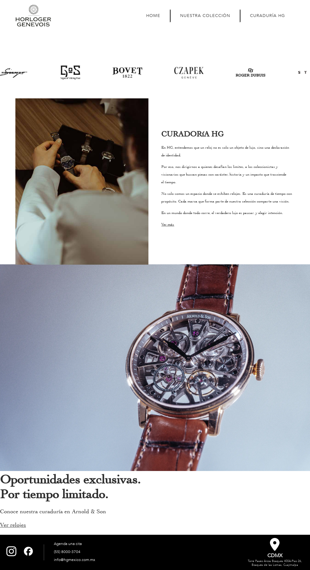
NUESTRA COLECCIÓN (205, 16)
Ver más (167, 224)
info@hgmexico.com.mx (74, 559)
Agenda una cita (68, 543)
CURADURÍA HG (267, 16)
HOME (153, 16)
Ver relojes (13, 525)
